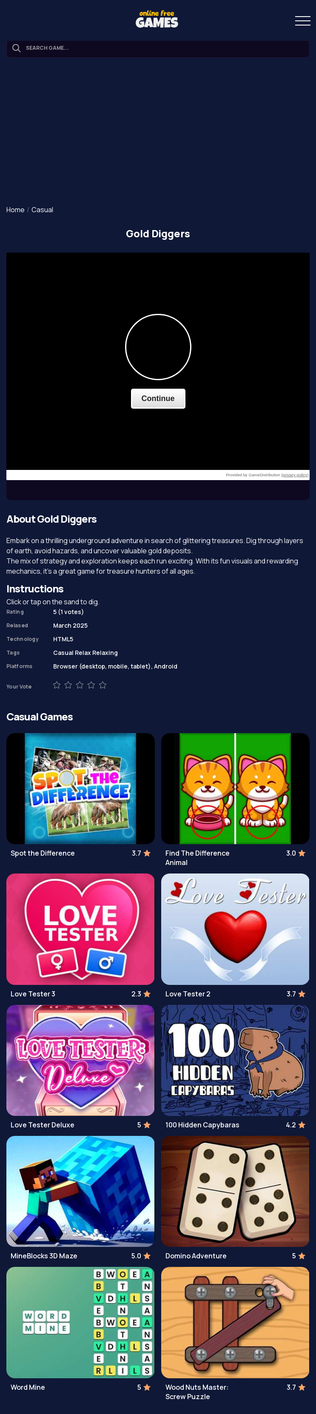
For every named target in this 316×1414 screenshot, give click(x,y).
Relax (83, 653)
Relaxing (105, 653)
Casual (42, 209)
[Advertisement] (158, 132)
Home (15, 209)
